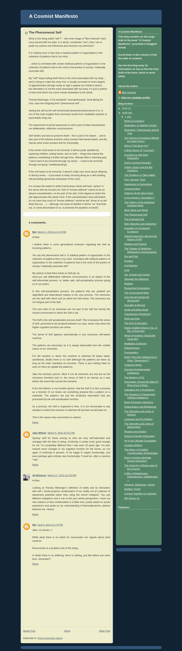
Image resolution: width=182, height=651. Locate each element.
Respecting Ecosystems (137, 288)
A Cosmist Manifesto (53, 16)
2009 (125, 113)
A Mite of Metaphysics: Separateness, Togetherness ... (141, 477)
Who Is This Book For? (136, 146)
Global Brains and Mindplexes (140, 407)
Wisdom (128, 283)
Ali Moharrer (39, 475)
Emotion (128, 261)
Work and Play (132, 318)
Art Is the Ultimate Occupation (140, 440)
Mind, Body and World (136, 210)
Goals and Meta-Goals (136, 309)
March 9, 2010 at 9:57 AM (61, 433)
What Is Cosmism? (134, 121)
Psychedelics (131, 352)
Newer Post (29, 631)
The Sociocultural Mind (136, 293)
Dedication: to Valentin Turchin (140, 125)
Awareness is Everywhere (138, 184)
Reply (35, 422)
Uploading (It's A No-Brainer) (139, 390)
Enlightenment (132, 348)
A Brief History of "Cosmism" (139, 150)
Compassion (131, 265)
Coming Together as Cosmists (140, 493)
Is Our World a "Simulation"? (139, 197)
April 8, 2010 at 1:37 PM (50, 525)
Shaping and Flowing (135, 244)
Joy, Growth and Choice (137, 274)
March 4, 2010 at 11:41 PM (52, 232)
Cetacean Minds (133, 365)
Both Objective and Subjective (140, 224)
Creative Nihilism (133, 445)
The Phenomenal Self (135, 214)
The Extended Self (134, 219)
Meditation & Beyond (135, 343)
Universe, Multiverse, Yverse (139, 484)
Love (126, 270)
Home (67, 631)
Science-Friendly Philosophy (139, 436)
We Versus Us (132, 498)
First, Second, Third (134, 179)
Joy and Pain (131, 256)
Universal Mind (132, 189)
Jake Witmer (39, 433)
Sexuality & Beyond (134, 305)
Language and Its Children (138, 419)
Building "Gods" (132, 489)
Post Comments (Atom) (50, 638)
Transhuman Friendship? (137, 314)
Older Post (104, 631)
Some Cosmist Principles (137, 162)
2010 (125, 108)
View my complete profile (135, 97)
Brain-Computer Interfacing (138, 402)
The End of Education (135, 323)
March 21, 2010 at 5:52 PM (62, 475)
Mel (34, 232)
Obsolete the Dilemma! (136, 279)
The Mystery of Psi (134, 377)
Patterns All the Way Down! (138, 193)
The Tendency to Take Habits (139, 175)
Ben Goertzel (129, 92)
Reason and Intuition (135, 431)
